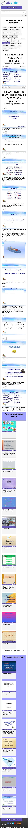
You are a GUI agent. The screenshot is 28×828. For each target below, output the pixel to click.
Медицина (17, 34)
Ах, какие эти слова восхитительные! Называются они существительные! (9, 449)
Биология (4, 29)
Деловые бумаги (6, 543)
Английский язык (11, 27)
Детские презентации (7, 32)
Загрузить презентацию (12, 7)
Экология (16, 46)
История (22, 32)
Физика (17, 41)
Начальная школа (10, 36)
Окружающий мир (15, 39)
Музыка (22, 34)
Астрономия (18, 27)
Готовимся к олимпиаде (8, 467)
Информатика (16, 32)
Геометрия (16, 29)
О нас (3, 824)
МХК (3, 36)
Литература (5, 34)
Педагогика (22, 39)
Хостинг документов (11, 826)
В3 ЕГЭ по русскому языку (8, 563)
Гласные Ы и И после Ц (8, 620)
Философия (11, 43)
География (10, 29)
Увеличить (22, 62)
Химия (17, 43)
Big (12, 2)
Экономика (21, 46)
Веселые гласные (6, 429)
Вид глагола (5, 639)
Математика (11, 34)
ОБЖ (16, 36)
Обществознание (6, 39)
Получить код (6, 62)
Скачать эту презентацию (14, 59)
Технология (12, 41)
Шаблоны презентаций (7, 46)
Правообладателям (10, 824)
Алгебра (4, 27)
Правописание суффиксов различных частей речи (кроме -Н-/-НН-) (8, 709)
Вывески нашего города (8, 524)
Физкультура (5, 43)
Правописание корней (7, 669)
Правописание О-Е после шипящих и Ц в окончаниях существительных (8, 583)
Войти (24, 15)
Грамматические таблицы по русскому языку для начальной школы (9, 487)
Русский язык (5, 41)
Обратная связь (20, 824)
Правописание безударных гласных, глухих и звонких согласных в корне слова (8, 728)
